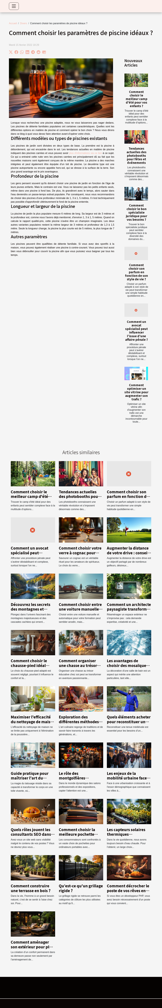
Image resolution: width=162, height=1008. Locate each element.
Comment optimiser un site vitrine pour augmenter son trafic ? (136, 392)
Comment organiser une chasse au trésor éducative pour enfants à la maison (80, 667)
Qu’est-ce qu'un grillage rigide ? (81, 888)
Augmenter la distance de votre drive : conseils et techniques (128, 552)
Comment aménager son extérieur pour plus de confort (32, 946)
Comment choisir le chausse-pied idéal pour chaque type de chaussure (30, 667)
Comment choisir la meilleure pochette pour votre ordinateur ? (80, 834)
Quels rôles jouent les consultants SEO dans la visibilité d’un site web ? (31, 836)
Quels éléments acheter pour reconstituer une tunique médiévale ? (129, 721)
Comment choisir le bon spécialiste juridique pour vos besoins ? (136, 212)
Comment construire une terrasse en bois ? (31, 888)
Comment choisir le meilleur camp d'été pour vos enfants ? (136, 99)
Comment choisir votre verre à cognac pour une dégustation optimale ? (80, 555)
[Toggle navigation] (14, 6)
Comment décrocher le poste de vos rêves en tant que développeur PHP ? (128, 892)
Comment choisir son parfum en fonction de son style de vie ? (136, 272)
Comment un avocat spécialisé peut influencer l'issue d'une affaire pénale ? (136, 330)
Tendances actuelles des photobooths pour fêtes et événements (136, 155)
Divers (23, 23)
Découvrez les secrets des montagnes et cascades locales (30, 609)
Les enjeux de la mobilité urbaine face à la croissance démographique (128, 780)
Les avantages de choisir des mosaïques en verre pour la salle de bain (129, 667)
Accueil (13, 23)
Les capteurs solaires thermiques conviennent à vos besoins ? (126, 836)
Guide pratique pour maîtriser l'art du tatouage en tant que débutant (30, 780)
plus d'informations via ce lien (85, 153)
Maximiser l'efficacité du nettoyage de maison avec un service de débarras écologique (33, 724)
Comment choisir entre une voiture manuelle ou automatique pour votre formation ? (80, 611)
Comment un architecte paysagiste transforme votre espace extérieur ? (129, 609)
